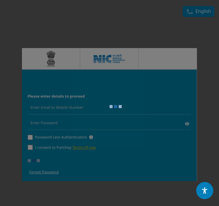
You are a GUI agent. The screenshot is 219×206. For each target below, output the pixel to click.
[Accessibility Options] (204, 190)
